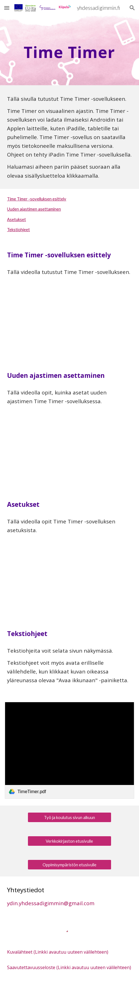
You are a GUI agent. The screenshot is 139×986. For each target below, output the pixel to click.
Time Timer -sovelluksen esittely (36, 199)
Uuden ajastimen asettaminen (34, 209)
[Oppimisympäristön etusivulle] (69, 864)
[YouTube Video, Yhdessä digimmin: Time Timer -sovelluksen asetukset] (69, 582)
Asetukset (16, 219)
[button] (7, 7)
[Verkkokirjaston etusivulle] (69, 841)
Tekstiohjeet (18, 229)
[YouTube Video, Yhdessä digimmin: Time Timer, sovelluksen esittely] (69, 324)
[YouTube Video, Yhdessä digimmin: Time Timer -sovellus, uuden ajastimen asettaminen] (69, 453)
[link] (69, 750)
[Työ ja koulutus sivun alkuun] (69, 817)
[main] (69, 50)
